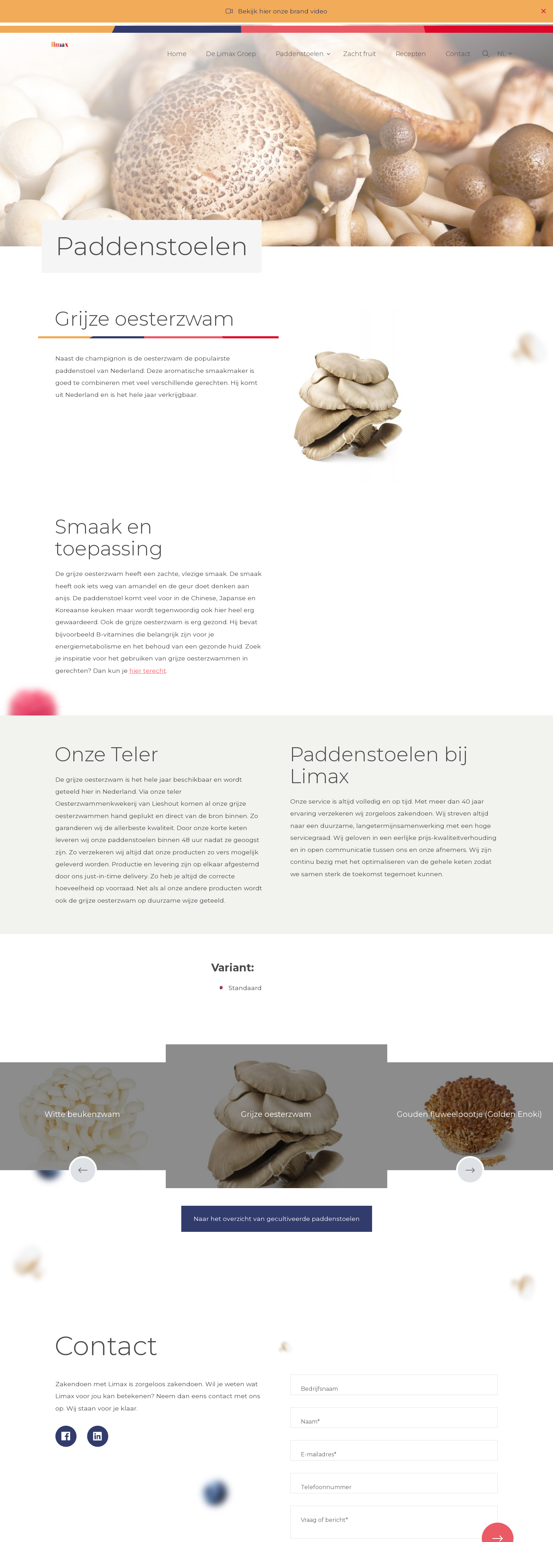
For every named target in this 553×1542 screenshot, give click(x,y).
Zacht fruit (359, 54)
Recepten (411, 54)
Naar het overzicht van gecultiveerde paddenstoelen (277, 1218)
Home (176, 54)
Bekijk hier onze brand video (282, 11)
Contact (458, 54)
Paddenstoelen (301, 54)
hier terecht (147, 670)
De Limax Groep (231, 54)
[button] (504, 54)
